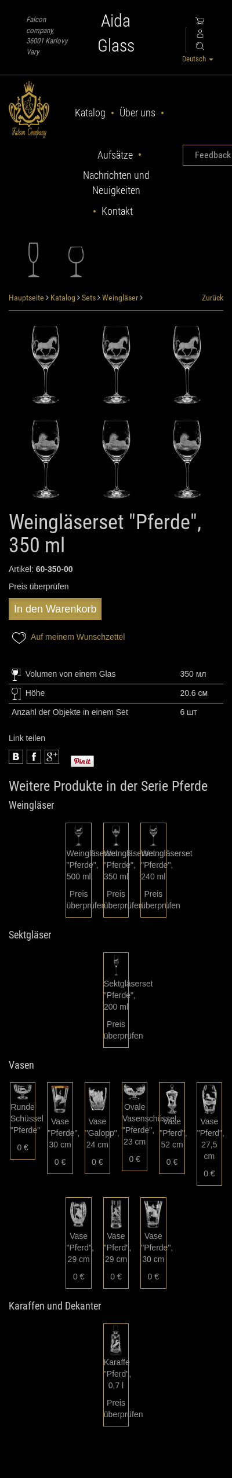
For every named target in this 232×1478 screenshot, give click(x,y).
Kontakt (117, 211)
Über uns (137, 113)
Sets (89, 297)
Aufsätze (115, 155)
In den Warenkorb (55, 609)
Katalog (90, 113)
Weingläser (120, 297)
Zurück (212, 297)
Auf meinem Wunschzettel (67, 638)
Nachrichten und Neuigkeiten (116, 182)
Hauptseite (26, 297)
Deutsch (197, 58)
